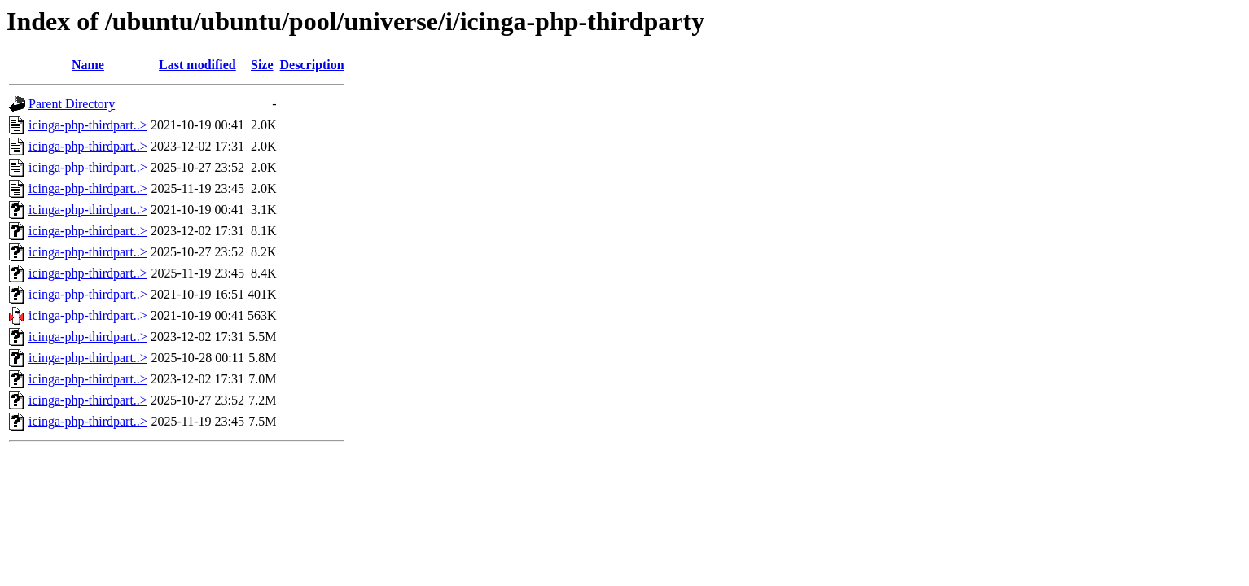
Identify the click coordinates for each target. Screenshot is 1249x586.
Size (262, 65)
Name (88, 65)
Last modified (197, 65)
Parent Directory (71, 104)
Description (312, 65)
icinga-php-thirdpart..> (87, 125)
